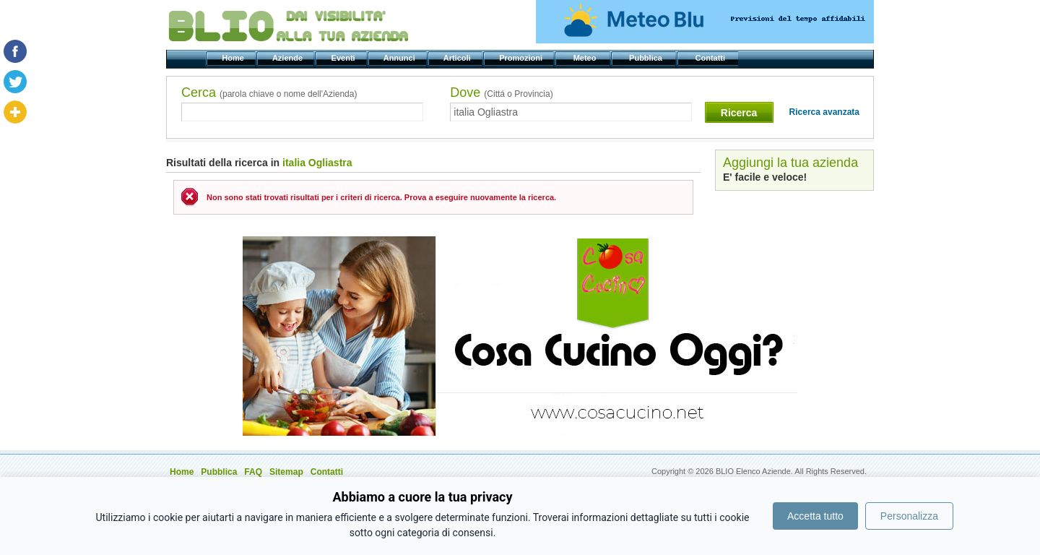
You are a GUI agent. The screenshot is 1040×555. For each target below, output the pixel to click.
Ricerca (739, 113)
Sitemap (286, 472)
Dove (501, 92)
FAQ (253, 472)
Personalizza (909, 516)
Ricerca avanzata (824, 112)
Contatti (711, 57)
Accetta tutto (815, 516)
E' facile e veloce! (765, 177)
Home (234, 57)
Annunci (400, 57)
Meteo (585, 57)
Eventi (344, 57)
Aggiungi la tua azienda (790, 162)
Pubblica (646, 57)
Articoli (458, 57)
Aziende (288, 57)
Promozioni (521, 57)
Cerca (269, 92)
